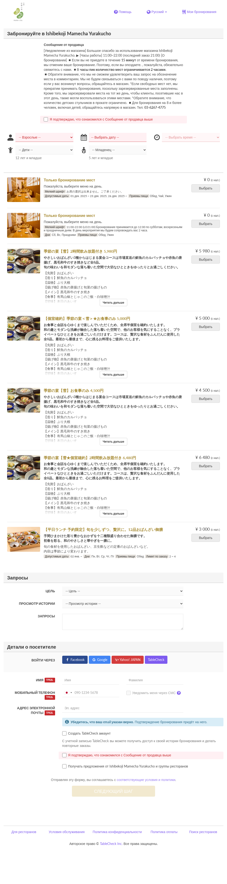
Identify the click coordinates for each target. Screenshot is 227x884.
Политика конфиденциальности (117, 832)
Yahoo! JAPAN (128, 660)
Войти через (43, 660)
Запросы (46, 616)
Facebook (75, 660)
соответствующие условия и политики (146, 780)
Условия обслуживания (67, 832)
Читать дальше (113, 302)
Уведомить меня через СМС (154, 693)
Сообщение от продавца (64, 45)
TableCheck (156, 660)
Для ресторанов (23, 832)
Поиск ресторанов (203, 832)
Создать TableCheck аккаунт (86, 733)
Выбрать (207, 188)
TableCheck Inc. (111, 844)
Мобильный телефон (35, 695)
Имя (45, 680)
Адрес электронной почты (36, 710)
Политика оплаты (164, 832)
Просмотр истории (37, 603)
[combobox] (67, 692)
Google (99, 660)
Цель (50, 591)
